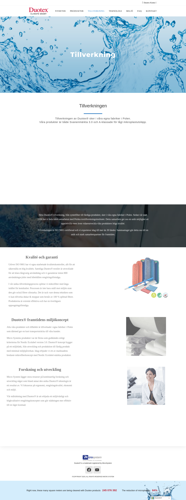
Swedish (156, 498)
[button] (182, 430)
